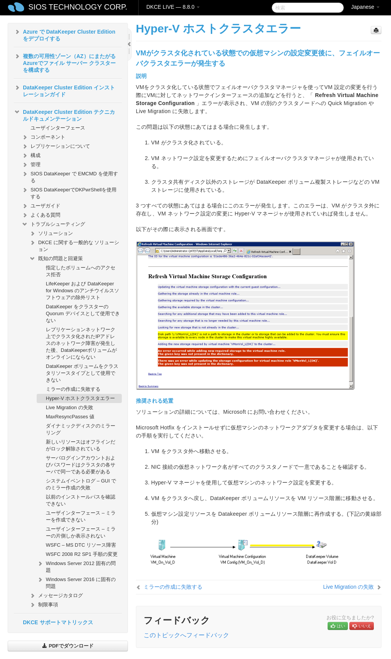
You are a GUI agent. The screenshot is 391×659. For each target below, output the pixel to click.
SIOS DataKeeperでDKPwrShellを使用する (68, 192)
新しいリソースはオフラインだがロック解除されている (80, 445)
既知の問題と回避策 (56, 258)
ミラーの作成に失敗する (73, 389)
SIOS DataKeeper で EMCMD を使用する (69, 176)
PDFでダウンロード (68, 646)
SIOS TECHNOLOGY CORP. (77, 7)
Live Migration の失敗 (69, 407)
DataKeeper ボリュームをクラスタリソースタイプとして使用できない (82, 373)
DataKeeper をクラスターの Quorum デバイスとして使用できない (83, 313)
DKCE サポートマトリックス (58, 622)
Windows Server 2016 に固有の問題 (76, 582)
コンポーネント (43, 137)
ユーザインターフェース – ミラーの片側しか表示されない (81, 532)
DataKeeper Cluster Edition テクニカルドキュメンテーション (64, 114)
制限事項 (43, 604)
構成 (30, 155)
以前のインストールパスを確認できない (80, 500)
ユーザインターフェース (58, 128)
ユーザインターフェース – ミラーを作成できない (81, 516)
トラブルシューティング (53, 224)
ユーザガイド (40, 205)
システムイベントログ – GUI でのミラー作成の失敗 (81, 484)
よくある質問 (40, 215)
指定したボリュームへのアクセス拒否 (80, 271)
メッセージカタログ (56, 595)
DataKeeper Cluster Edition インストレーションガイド (64, 90)
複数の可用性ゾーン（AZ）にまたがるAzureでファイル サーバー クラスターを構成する (65, 62)
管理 (30, 164)
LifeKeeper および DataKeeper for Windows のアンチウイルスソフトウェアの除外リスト (82, 290)
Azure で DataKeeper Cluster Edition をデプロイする (64, 34)
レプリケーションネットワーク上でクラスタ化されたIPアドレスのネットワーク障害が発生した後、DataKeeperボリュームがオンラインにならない (81, 343)
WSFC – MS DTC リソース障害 (81, 545)
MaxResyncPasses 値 (70, 416)
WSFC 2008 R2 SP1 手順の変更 (82, 554)
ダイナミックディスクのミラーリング (80, 429)
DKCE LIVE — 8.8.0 (173, 7)
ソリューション (51, 233)
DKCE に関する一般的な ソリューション (74, 245)
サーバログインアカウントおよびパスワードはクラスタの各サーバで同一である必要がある (80, 464)
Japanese (365, 7)
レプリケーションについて (55, 146)
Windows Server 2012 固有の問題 (76, 566)
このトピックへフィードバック (186, 635)
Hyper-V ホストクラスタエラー (80, 398)
